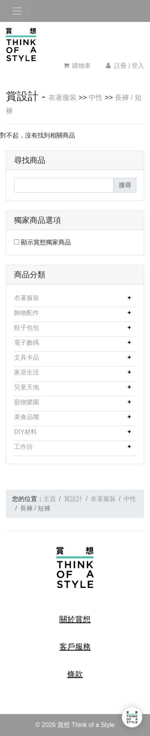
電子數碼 (26, 342)
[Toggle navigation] (17, 11)
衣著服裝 (62, 97)
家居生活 (26, 372)
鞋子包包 (26, 327)
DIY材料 (25, 432)
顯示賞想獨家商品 (46, 242)
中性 (96, 97)
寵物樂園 (26, 402)
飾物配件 (26, 312)
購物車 (77, 65)
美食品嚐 (26, 417)
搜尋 (125, 185)
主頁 (49, 498)
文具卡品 (26, 357)
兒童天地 (26, 387)
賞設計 (73, 498)
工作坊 (23, 446)
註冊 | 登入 (124, 65)
